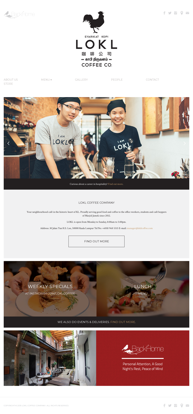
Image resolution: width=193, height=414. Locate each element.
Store (8, 83)
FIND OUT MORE (96, 241)
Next (185, 143)
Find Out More (122, 322)
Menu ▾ (46, 79)
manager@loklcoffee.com (140, 228)
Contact (152, 79)
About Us (11, 79)
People (117, 79)
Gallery (81, 79)
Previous (8, 143)
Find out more (115, 184)
